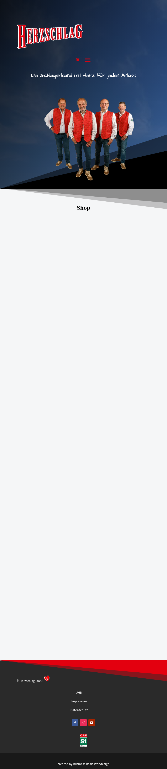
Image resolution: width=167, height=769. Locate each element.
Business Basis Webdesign (91, 751)
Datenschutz (79, 710)
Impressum (79, 701)
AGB (79, 692)
